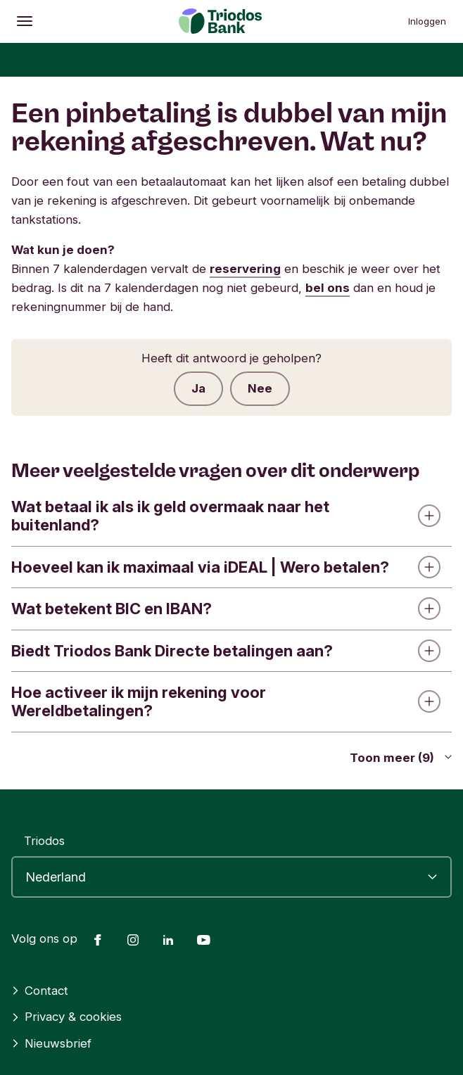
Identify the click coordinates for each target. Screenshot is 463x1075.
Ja (198, 388)
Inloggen (427, 21)
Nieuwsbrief (51, 1043)
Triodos (44, 841)
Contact (39, 991)
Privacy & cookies (66, 1017)
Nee (260, 388)
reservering (245, 269)
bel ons (327, 288)
